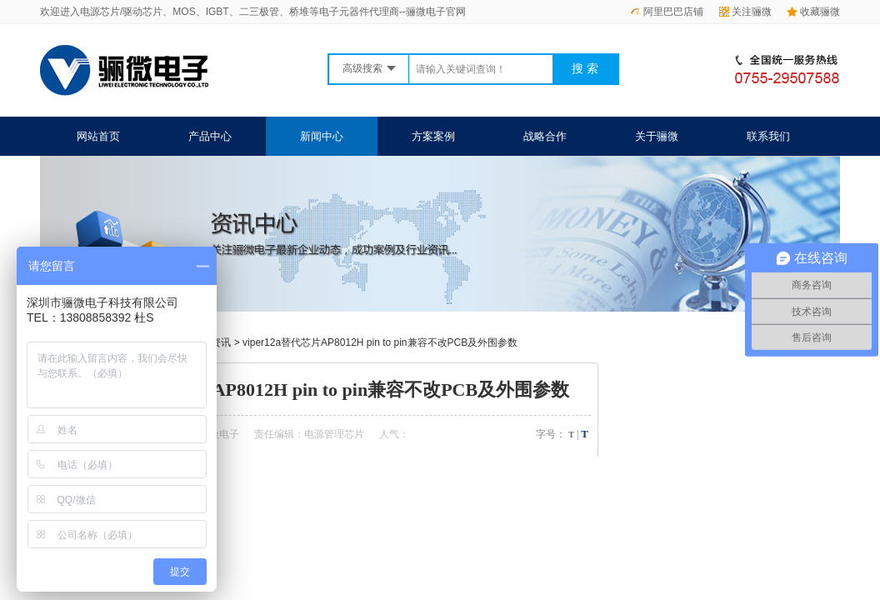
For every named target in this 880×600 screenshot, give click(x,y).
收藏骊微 (813, 12)
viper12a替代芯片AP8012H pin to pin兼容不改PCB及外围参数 (380, 342)
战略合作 (545, 136)
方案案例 (433, 136)
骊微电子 (219, 434)
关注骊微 (745, 12)
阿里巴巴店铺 (666, 12)
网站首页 (98, 136)
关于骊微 (656, 136)
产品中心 (210, 136)
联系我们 (768, 136)
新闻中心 (321, 136)
